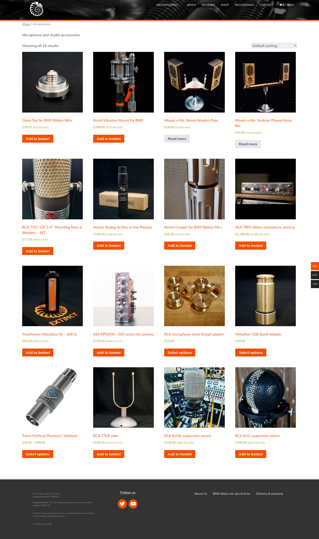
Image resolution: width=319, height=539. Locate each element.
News (191, 5)
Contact (267, 5)
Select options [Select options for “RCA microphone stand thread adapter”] (180, 352)
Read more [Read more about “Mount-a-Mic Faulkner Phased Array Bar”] (248, 144)
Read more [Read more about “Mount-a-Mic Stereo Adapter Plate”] (177, 138)
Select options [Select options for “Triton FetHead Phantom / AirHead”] (38, 454)
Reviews (208, 5)
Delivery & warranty (269, 493)
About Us (200, 493)
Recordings (244, 5)
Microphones (167, 5)
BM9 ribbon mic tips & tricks (231, 493)
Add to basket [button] (38, 138)
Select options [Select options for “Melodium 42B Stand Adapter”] (251, 352)
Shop (225, 5)
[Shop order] (274, 45)
